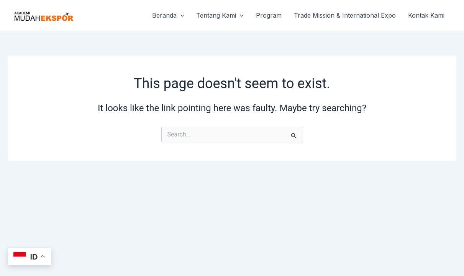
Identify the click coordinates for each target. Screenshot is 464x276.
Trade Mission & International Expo (345, 15)
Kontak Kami (426, 15)
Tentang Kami (220, 15)
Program (269, 15)
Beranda (168, 15)
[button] (180, 15)
